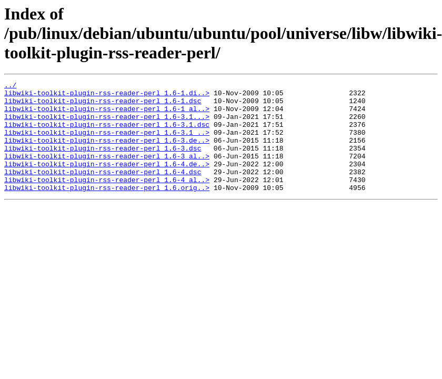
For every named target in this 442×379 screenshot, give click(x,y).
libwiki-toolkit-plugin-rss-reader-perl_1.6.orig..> (106, 209)
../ (10, 86)
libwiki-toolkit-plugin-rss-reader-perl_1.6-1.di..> (106, 96)
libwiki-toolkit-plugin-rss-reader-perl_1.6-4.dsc (102, 190)
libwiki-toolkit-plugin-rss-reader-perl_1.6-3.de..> (106, 152)
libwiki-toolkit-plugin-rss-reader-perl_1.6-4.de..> (106, 181)
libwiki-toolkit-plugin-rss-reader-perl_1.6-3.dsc (102, 162)
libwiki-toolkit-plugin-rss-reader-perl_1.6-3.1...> (106, 124)
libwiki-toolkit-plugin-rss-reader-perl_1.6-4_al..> (106, 200)
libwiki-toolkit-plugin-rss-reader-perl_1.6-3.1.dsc (106, 133)
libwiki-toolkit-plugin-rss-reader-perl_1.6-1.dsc (102, 105)
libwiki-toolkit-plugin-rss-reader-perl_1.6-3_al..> (106, 171)
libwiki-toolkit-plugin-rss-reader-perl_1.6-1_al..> (106, 114)
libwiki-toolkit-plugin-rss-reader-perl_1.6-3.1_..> (106, 143)
